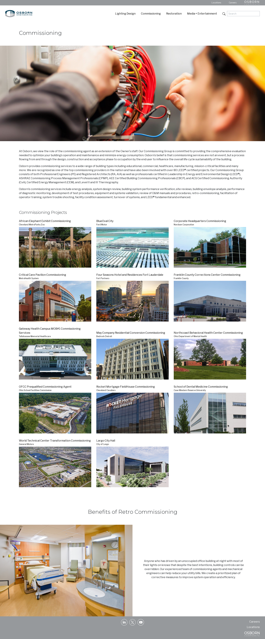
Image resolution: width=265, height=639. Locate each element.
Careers (232, 2)
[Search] (243, 13)
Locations (216, 2)
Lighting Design (125, 13)
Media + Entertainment (202, 13)
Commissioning (151, 13)
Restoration (174, 13)
